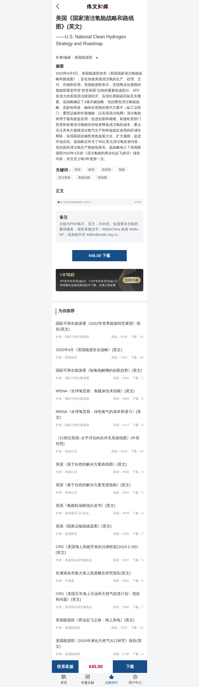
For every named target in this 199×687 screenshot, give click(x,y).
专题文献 (87, 679)
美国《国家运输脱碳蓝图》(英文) (84, 526)
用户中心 (135, 679)
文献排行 (111, 679)
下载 (130, 666)
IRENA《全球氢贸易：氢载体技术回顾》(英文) (95, 391)
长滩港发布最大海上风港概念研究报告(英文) (93, 573)
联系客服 (65, 666)
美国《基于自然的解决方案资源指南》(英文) (93, 485)
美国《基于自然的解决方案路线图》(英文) (91, 464)
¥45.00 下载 (99, 255)
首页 (64, 679)
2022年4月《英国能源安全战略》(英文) (89, 350)
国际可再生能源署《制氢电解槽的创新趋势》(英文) (99, 370)
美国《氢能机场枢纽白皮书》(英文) (85, 505)
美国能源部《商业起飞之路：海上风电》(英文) (95, 620)
